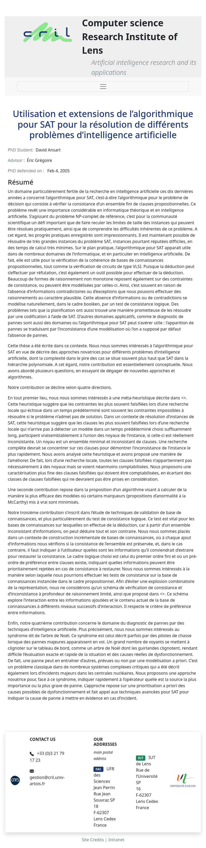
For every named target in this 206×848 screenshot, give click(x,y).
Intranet (116, 840)
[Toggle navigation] (103, 86)
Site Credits (93, 840)
